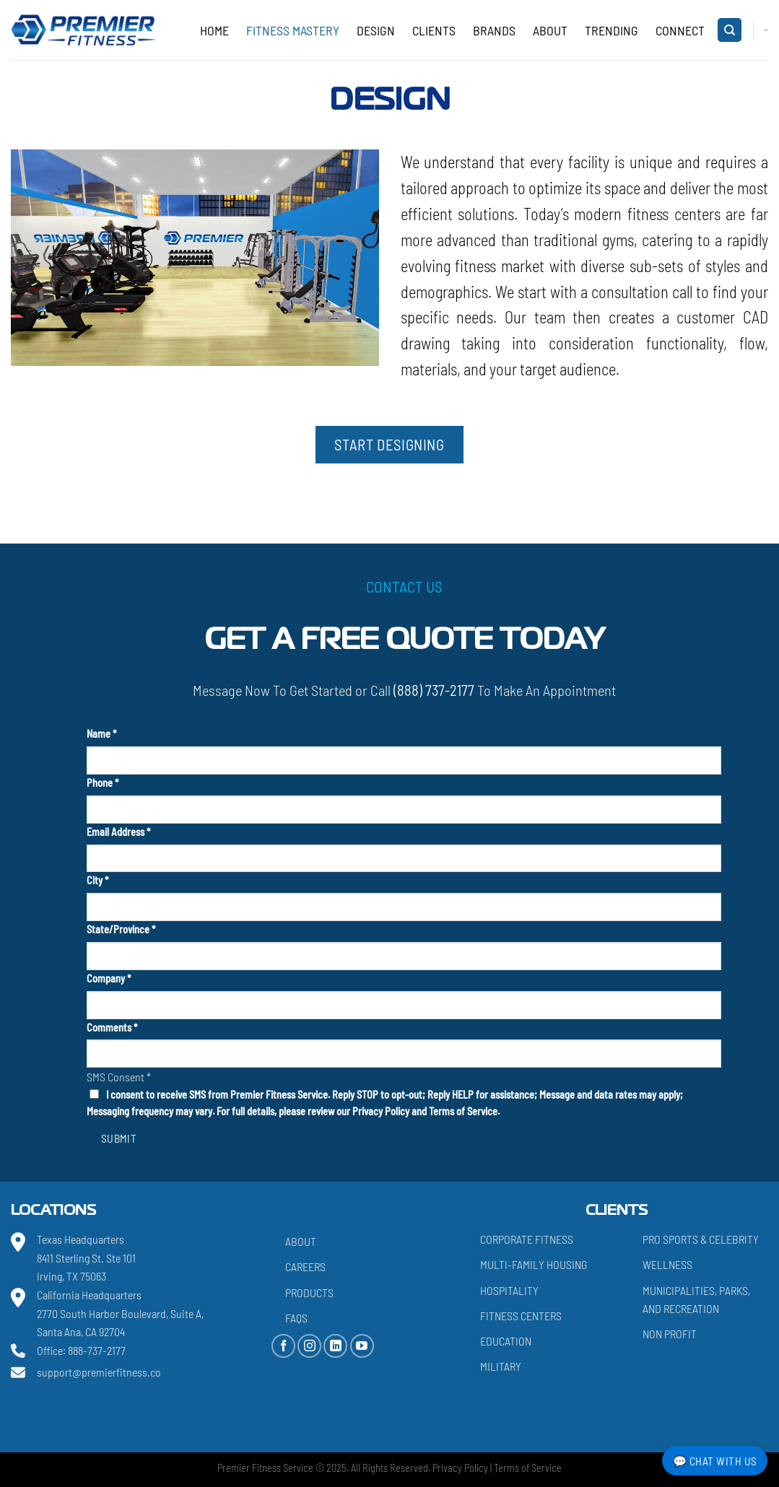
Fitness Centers (521, 1315)
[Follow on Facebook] (283, 1346)
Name (101, 734)
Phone (102, 783)
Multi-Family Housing (533, 1264)
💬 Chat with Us (715, 1461)
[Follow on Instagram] (309, 1346)
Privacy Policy (380, 1111)
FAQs (296, 1318)
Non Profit (670, 1333)
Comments (112, 1027)
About (550, 30)
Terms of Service (463, 1111)
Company (109, 978)
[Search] (729, 30)
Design (376, 30)
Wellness (667, 1264)
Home (214, 30)
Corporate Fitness (526, 1239)
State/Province (121, 929)
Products (309, 1292)
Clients (434, 30)
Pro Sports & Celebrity (701, 1239)
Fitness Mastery (292, 30)
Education (505, 1341)
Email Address (118, 832)
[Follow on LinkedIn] (335, 1346)
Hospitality (509, 1290)
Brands (494, 30)
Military (500, 1366)
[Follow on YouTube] (362, 1346)
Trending (611, 30)
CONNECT (680, 30)
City (97, 880)
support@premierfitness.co (99, 1372)
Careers (305, 1266)
